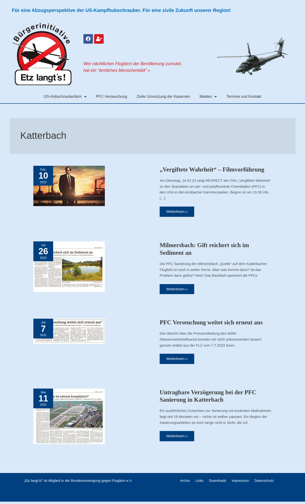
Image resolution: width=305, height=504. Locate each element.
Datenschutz (261, 483)
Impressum (238, 483)
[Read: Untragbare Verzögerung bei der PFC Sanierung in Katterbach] (69, 418)
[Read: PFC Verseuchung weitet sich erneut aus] (69, 332)
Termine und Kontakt (243, 96)
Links (201, 483)
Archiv (188, 483)
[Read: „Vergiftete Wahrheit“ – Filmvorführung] (69, 185)
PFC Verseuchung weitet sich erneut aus (213, 323)
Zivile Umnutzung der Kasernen (163, 96)
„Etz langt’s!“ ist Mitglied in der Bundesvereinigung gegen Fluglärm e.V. (78, 483)
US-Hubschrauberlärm (65, 96)
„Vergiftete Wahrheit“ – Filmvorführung (214, 169)
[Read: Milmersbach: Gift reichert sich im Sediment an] (69, 267)
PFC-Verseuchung (111, 96)
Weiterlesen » (178, 210)
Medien (208, 96)
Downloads (217, 483)
